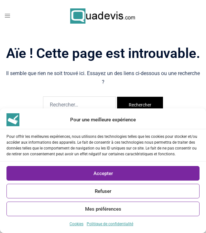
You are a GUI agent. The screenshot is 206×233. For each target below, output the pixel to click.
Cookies (76, 224)
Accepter (103, 173)
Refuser (103, 191)
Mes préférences (103, 209)
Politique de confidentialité (110, 224)
